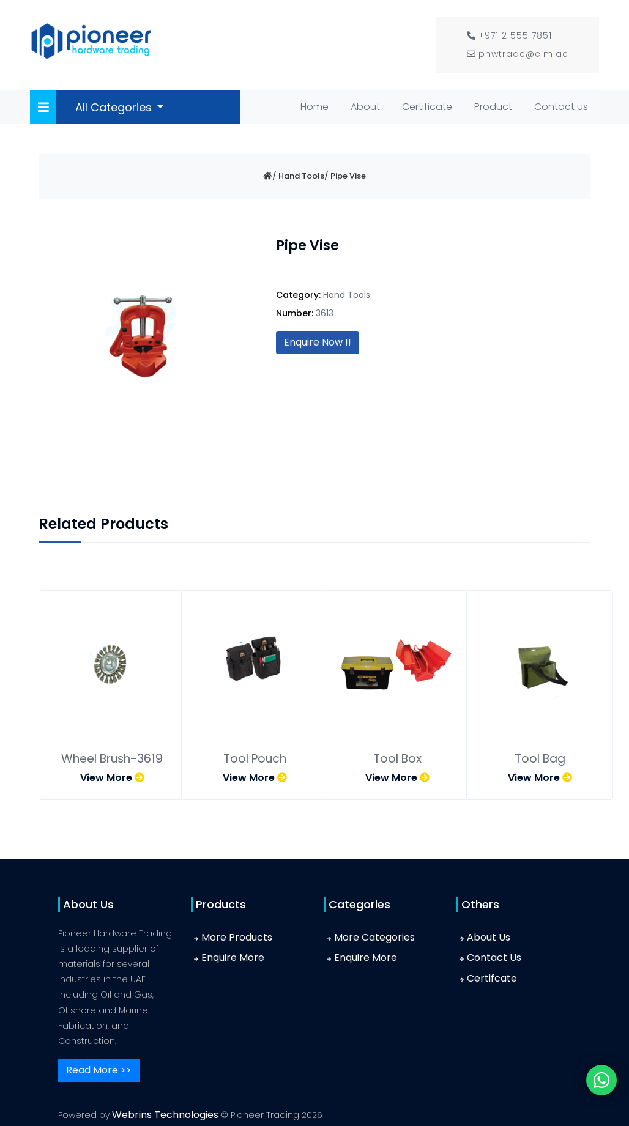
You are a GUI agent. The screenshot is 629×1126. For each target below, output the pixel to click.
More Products (236, 937)
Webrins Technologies (166, 1115)
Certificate (427, 107)
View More (112, 778)
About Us (488, 937)
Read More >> (99, 1070)
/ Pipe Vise (345, 176)
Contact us (561, 107)
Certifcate (492, 978)
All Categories (115, 107)
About (365, 107)
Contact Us (494, 957)
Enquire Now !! (317, 342)
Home (316, 106)
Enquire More (232, 957)
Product (493, 107)
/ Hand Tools (298, 176)
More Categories (374, 937)
